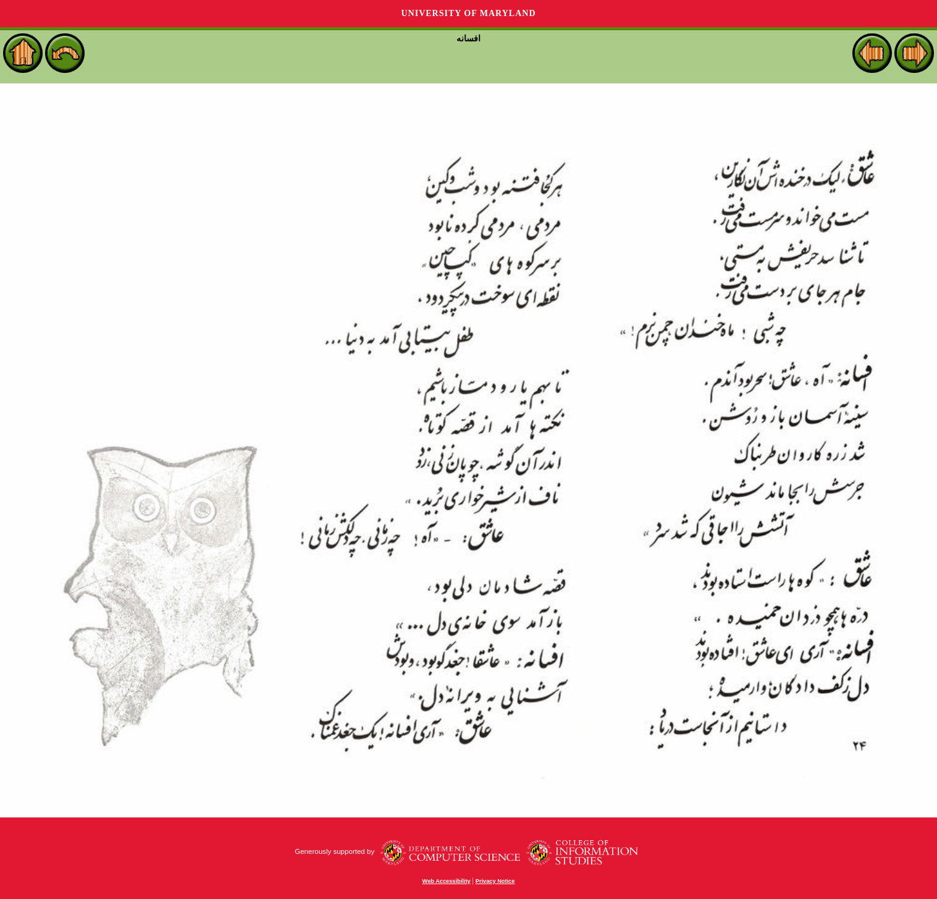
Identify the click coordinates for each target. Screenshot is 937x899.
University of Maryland (468, 13)
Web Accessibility (446, 881)
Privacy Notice (495, 881)
